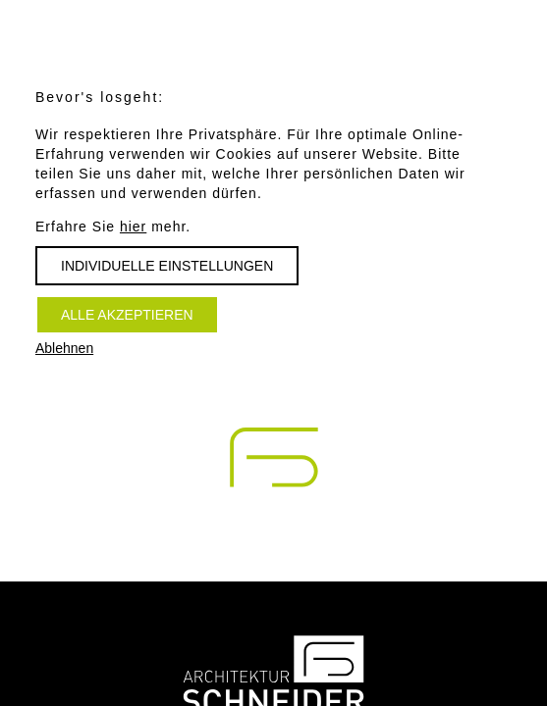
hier (133, 226)
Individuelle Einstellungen (167, 266)
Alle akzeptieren (127, 315)
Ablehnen (64, 348)
